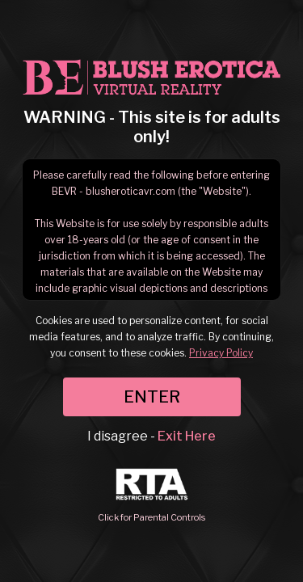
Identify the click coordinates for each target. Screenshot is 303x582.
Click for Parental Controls (151, 496)
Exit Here (187, 436)
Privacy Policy (221, 353)
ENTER (152, 397)
